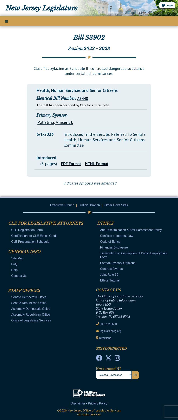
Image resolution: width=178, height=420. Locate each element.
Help (14, 270)
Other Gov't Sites (116, 205)
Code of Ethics (110, 241)
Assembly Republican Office (30, 314)
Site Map (17, 258)
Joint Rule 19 (109, 274)
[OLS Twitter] (108, 359)
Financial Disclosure (114, 247)
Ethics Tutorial (109, 280)
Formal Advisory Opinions (117, 263)
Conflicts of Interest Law (116, 235)
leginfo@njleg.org (110, 331)
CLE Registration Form (27, 230)
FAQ (14, 264)
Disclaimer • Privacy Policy (89, 403)
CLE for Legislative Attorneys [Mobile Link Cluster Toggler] (45, 223)
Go (135, 375)
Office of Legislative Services (31, 320)
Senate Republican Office (28, 303)
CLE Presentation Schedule (30, 241)
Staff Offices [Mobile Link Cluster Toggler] (24, 290)
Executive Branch (62, 205)
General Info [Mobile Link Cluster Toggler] (24, 251)
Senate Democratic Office (29, 297)
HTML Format (96, 163)
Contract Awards (111, 268)
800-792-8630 (108, 324)
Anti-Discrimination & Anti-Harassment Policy (131, 230)
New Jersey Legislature (41, 8)
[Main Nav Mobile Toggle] (6, 21)
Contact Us (19, 275)
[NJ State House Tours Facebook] (99, 359)
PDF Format (71, 163)
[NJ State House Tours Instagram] (117, 359)
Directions (105, 337)
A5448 (82, 98)
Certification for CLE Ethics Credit (34, 235)
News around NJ (108, 369)
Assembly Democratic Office (30, 308)
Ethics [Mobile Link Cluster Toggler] (105, 223)
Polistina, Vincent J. (55, 122)
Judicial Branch (89, 205)
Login (167, 5)
